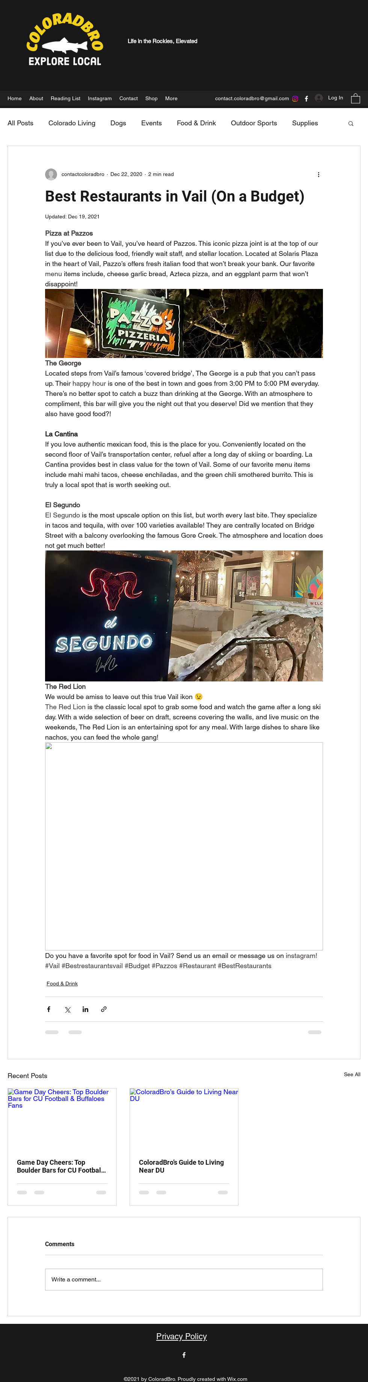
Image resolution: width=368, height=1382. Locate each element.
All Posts (20, 123)
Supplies (305, 123)
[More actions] (318, 174)
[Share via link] (103, 1009)
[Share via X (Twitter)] (67, 1009)
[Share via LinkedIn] (85, 1009)
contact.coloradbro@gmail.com (252, 98)
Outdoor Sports (254, 123)
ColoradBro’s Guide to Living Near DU (181, 1166)
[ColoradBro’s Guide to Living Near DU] (184, 1119)
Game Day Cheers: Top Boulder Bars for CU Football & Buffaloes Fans (60, 1166)
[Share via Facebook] (48, 1009)
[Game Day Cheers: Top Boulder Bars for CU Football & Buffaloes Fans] (62, 1119)
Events (151, 123)
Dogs (118, 123)
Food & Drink (196, 123)
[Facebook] (306, 98)
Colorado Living (71, 123)
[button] (355, 98)
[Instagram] (295, 98)
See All (352, 1074)
